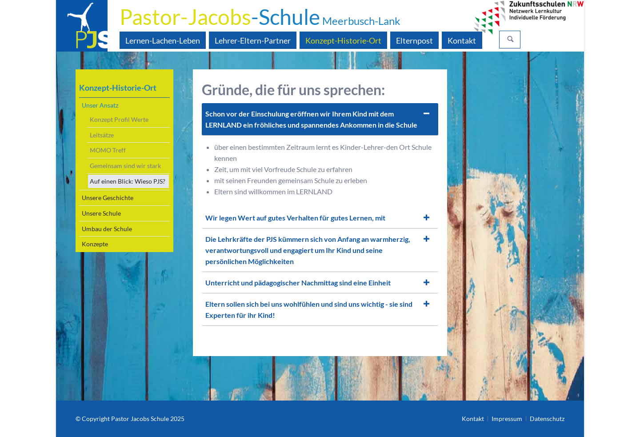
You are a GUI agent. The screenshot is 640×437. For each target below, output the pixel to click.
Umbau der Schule (107, 229)
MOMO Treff (108, 150)
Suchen (510, 39)
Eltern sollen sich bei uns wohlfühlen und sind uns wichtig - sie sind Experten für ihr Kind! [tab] (308, 309)
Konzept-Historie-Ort (117, 87)
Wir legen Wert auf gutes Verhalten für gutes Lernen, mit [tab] (295, 217)
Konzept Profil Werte (119, 119)
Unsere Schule (101, 213)
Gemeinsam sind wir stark (125, 165)
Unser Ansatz (100, 105)
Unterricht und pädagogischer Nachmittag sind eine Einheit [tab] (298, 282)
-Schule (260, 16)
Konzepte (95, 244)
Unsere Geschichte (107, 197)
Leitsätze (102, 135)
